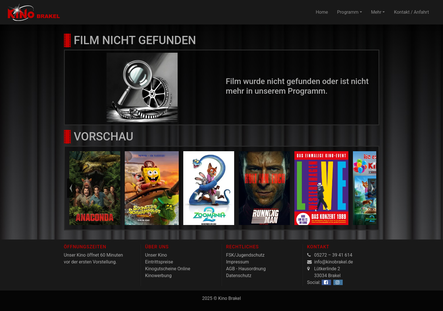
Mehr (376, 12)
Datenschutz (238, 275)
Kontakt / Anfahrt (411, 12)
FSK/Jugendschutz (245, 255)
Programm (347, 12)
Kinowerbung (158, 275)
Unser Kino (156, 255)
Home (322, 12)
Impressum (237, 262)
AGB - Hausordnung (246, 268)
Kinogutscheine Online (167, 268)
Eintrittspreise (159, 262)
